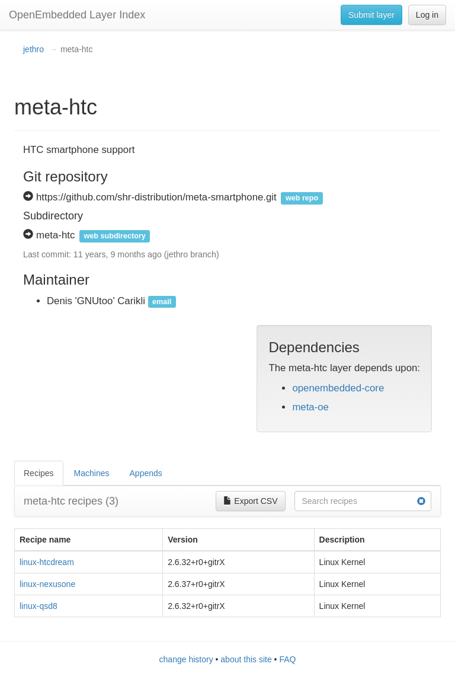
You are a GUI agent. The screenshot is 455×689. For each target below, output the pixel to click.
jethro (33, 49)
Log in (427, 15)
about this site (245, 659)
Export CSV (250, 501)
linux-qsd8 (38, 606)
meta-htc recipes (71, 501)
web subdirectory (115, 236)
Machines (92, 473)
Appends (146, 473)
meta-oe (310, 407)
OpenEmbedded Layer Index (77, 15)
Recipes (39, 473)
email (161, 302)
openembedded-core (338, 388)
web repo (302, 198)
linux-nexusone (47, 584)
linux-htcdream (47, 562)
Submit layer (371, 15)
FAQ (287, 659)
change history (186, 659)
